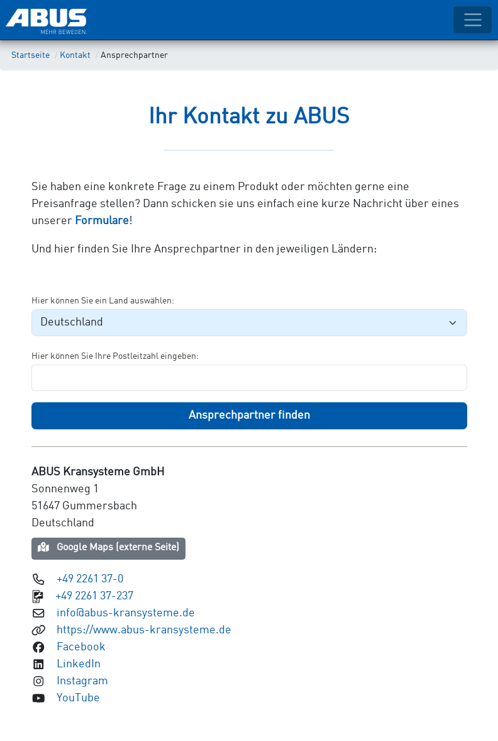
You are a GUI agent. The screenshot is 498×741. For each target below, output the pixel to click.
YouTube (78, 698)
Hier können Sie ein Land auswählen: (102, 301)
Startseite (30, 55)
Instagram (82, 681)
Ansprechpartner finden (249, 415)
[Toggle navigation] (472, 20)
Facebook (81, 647)
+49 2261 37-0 (90, 579)
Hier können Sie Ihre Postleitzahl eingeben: (115, 356)
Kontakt (75, 55)
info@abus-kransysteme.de (126, 613)
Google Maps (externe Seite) (109, 547)
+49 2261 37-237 (94, 596)
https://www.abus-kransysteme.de (144, 630)
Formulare (102, 221)
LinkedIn (79, 664)
